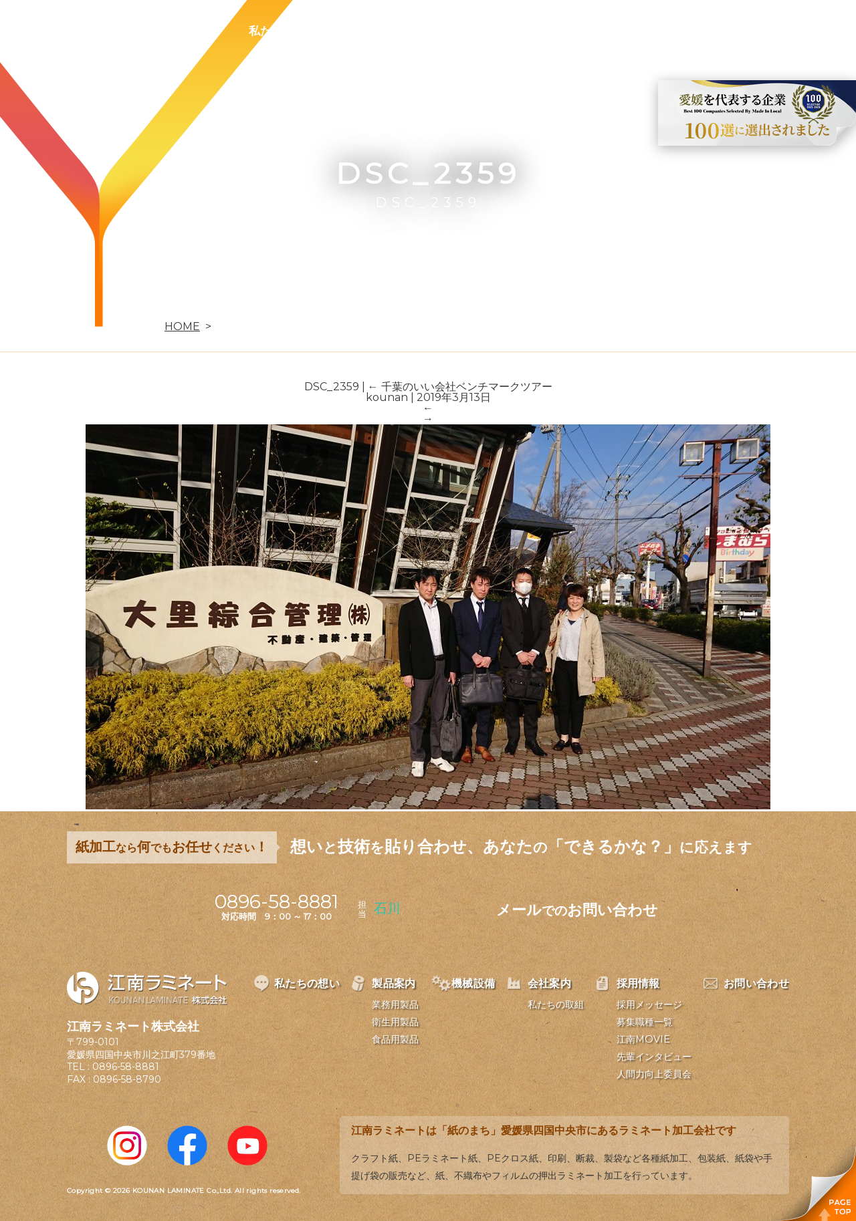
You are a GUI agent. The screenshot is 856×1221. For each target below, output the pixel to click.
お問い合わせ (693, 30)
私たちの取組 (556, 1004)
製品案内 (372, 30)
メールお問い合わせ (577, 910)
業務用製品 (395, 1004)
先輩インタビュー (654, 1057)
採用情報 (604, 30)
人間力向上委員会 (654, 1074)
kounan (387, 397)
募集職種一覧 (645, 1022)
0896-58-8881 (125, 1067)
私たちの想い (283, 30)
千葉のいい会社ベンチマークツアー (460, 386)
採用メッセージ (649, 1004)
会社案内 (527, 30)
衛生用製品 (395, 1022)
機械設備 (449, 30)
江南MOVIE (643, 1039)
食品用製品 (395, 1039)
